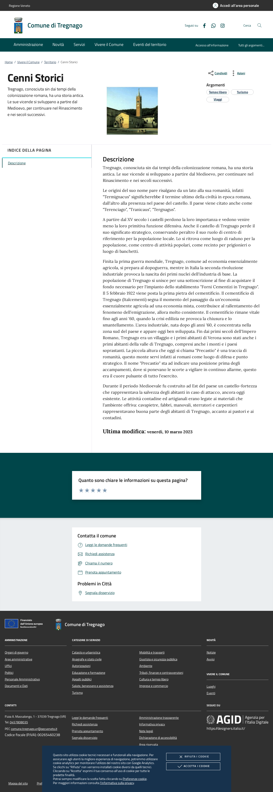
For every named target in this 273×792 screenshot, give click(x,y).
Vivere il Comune (28, 62)
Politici (9, 672)
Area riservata (148, 744)
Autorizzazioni (81, 665)
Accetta (193, 766)
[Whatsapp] (211, 25)
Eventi (211, 693)
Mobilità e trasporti (152, 652)
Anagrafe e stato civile (87, 659)
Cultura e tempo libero (153, 679)
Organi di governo (16, 652)
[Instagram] (220, 25)
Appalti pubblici (82, 679)
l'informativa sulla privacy (117, 782)
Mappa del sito (18, 783)
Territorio (50, 62)
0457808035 (19, 722)
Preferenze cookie (135, 778)
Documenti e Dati (16, 685)
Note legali (146, 731)
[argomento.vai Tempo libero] (218, 92)
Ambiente (145, 665)
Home (9, 62)
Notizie (211, 652)
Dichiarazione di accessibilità (158, 737)
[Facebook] (202, 25)
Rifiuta (193, 756)
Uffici (8, 665)
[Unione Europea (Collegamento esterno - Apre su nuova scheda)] (25, 624)
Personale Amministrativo (22, 679)
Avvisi (211, 659)
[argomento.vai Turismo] (242, 92)
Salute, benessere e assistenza (92, 685)
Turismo (77, 692)
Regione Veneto (19, 5)
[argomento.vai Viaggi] (218, 99)
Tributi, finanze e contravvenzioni (161, 672)
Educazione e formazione (88, 672)
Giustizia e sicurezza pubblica (158, 659)
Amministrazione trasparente (159, 717)
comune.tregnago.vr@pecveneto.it (34, 728)
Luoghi (211, 686)
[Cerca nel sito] (259, 25)
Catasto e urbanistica (86, 652)
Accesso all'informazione (211, 45)
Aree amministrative (18, 659)
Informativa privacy (152, 724)
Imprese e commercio (153, 685)
